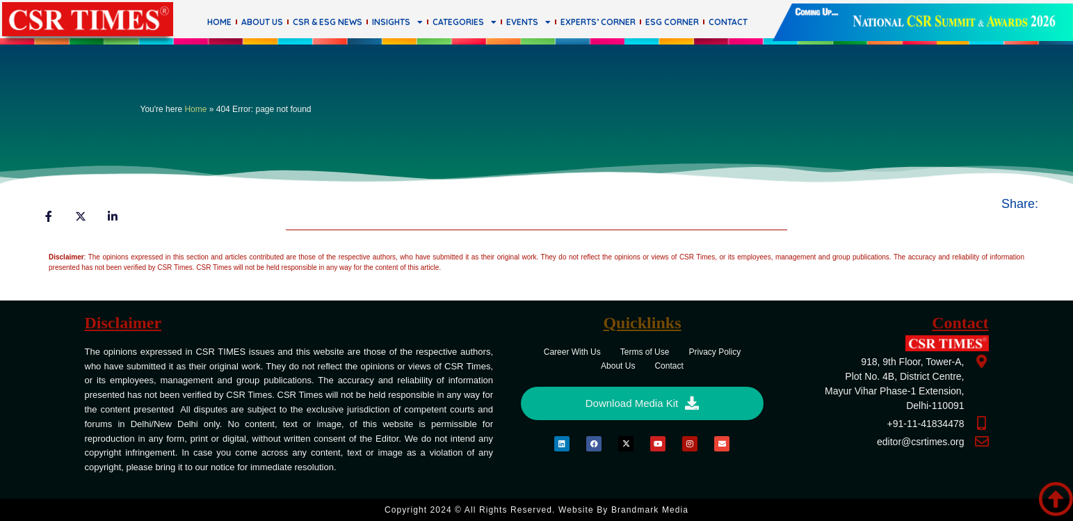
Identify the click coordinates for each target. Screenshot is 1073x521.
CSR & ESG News (327, 22)
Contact (728, 22)
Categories (465, 22)
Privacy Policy (714, 352)
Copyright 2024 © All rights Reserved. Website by (536, 510)
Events (528, 22)
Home (219, 22)
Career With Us (572, 352)
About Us (262, 22)
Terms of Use (645, 352)
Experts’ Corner (598, 22)
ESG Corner (672, 22)
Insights (397, 22)
